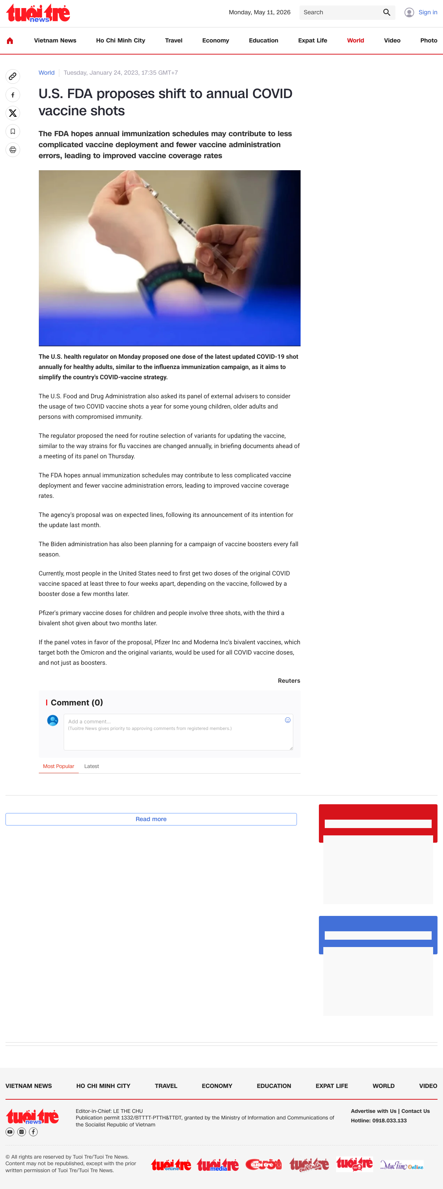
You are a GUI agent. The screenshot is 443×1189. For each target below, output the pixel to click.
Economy (215, 41)
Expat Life (312, 41)
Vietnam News (55, 41)
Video (392, 41)
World (355, 41)
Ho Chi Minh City (120, 41)
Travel (173, 41)
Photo (429, 41)
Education (263, 41)
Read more (151, 819)
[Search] (347, 12)
